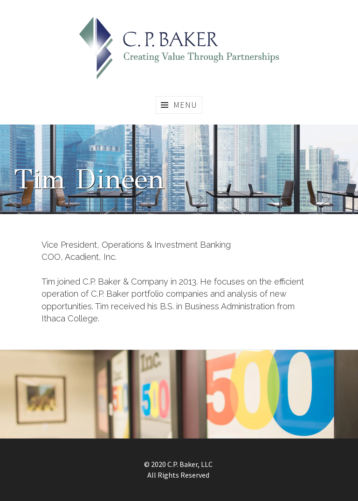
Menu (185, 104)
